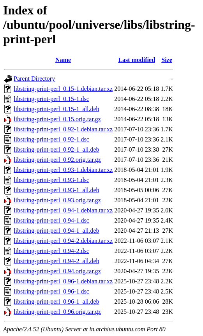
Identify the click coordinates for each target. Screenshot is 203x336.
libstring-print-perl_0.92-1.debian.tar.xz (63, 129)
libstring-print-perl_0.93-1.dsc (51, 180)
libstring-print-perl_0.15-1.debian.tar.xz (63, 88)
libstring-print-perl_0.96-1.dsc (51, 291)
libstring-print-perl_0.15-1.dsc (51, 98)
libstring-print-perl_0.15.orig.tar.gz (57, 119)
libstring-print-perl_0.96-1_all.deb (56, 301)
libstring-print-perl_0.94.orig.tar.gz (57, 271)
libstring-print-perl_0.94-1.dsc (51, 220)
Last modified (136, 60)
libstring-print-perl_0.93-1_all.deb (56, 190)
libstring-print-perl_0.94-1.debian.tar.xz (63, 210)
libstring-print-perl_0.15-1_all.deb (56, 109)
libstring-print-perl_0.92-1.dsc (51, 139)
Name (63, 60)
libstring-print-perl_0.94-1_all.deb (56, 230)
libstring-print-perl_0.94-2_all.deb (56, 261)
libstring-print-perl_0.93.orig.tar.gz (57, 200)
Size (166, 60)
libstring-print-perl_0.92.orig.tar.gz (57, 159)
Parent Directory (34, 78)
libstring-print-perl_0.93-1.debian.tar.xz (63, 169)
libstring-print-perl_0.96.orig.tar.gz (57, 311)
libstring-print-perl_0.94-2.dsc (51, 251)
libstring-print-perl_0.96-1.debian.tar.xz (63, 281)
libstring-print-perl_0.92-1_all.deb (56, 149)
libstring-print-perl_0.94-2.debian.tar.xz (63, 240)
